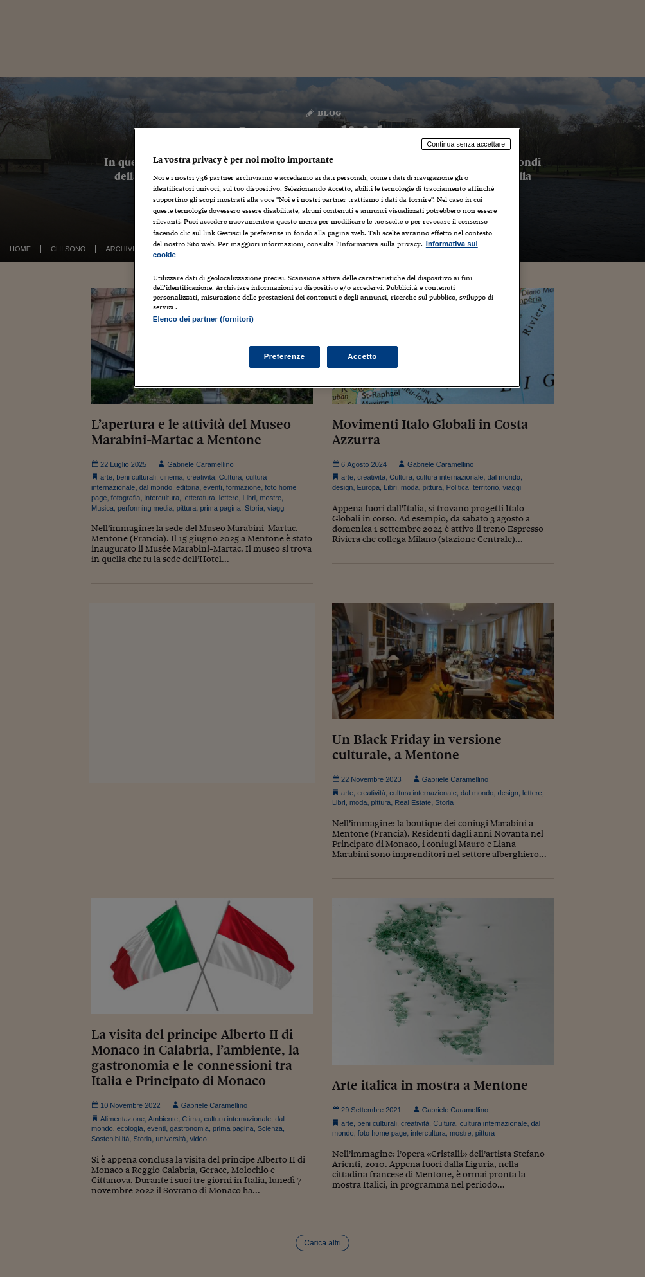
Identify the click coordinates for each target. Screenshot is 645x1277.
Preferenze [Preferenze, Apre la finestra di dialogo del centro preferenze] (284, 356)
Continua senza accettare (466, 144)
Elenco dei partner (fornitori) (203, 319)
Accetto (362, 356)
